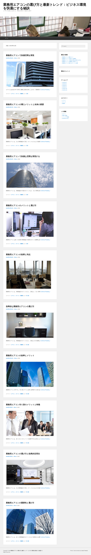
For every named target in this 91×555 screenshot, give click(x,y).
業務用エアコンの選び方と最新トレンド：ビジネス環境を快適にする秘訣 (44, 6)
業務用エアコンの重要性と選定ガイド (70, 61)
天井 (27, 93)
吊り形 (27, 295)
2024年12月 (64, 88)
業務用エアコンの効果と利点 (18, 254)
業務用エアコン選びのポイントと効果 (70, 63)
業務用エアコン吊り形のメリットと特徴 (23, 405)
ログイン (64, 113)
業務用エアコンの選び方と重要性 (69, 58)
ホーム (6, 38)
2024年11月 (64, 90)
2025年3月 (64, 83)
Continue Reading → (45, 89)
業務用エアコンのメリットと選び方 (21, 205)
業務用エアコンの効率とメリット (20, 355)
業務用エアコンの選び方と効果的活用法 (23, 454)
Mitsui (15, 58)
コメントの (65, 116)
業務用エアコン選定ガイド (67, 57)
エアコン (13, 93)
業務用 (21, 93)
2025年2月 (64, 85)
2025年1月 (64, 86)
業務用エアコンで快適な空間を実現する (23, 156)
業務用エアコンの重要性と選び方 (20, 503)
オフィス (17, 93)
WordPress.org (65, 118)
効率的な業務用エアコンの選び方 (20, 306)
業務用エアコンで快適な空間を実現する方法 (71, 60)
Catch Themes (84, 550)
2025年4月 (64, 82)
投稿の (64, 115)
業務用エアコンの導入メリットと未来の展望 (25, 104)
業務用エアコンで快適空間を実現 (20, 55)
